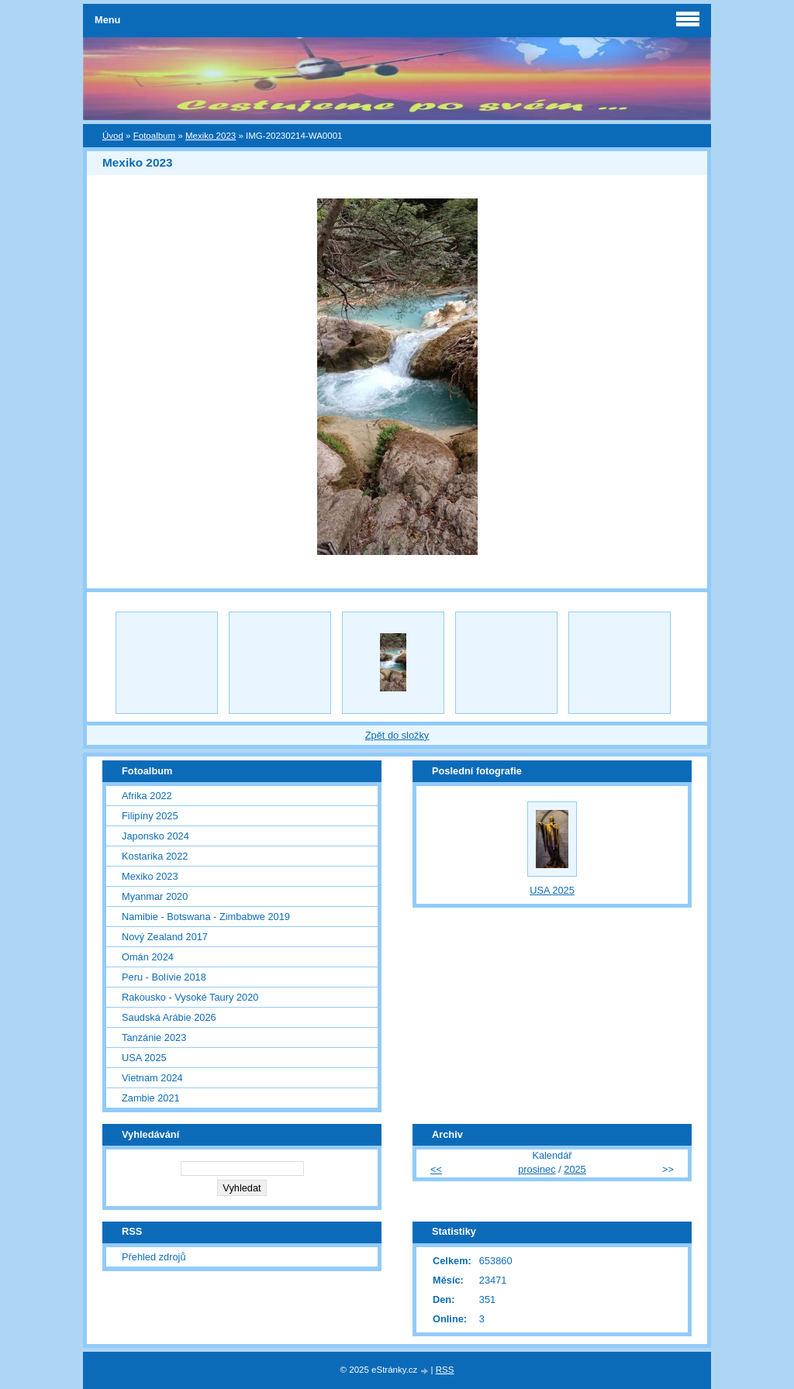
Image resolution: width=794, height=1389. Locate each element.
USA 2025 (144, 1057)
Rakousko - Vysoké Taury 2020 (190, 997)
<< (436, 1169)
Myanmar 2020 (155, 896)
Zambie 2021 (151, 1098)
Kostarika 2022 (155, 856)
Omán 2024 (148, 957)
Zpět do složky (397, 735)
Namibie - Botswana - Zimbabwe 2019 (206, 916)
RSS (445, 1369)
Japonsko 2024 (155, 836)
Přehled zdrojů (154, 1257)
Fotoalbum (154, 135)
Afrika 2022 (147, 795)
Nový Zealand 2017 (165, 937)
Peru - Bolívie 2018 (164, 977)
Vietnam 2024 (152, 1078)
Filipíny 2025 (150, 816)
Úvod (112, 135)
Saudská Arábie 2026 (169, 1017)
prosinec (536, 1169)
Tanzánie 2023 (154, 1037)
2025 (574, 1169)
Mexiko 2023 (210, 135)
